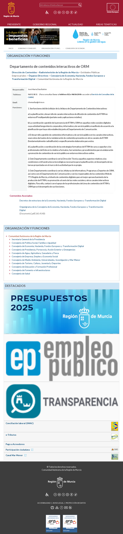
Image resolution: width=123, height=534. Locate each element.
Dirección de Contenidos (24, 72)
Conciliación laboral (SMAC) (19, 423)
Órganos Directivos (38, 75)
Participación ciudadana (20, 449)
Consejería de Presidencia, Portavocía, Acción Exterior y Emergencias (43, 249)
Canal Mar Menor (16, 455)
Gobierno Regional (45, 24)
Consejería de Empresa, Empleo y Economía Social (35, 256)
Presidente (14, 24)
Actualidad (75, 24)
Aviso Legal (58, 503)
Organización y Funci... (51, 48)
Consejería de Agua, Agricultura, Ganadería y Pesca (35, 253)
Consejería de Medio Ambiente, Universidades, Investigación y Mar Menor (46, 260)
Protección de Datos (76, 503)
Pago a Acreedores (15, 444)
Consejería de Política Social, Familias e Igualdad (34, 243)
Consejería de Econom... (75, 48)
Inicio (11, 48)
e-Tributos (11, 435)
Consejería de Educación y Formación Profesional (34, 266)
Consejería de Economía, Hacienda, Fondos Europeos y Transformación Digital (48, 246)
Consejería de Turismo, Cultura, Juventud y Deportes (36, 263)
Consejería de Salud (21, 273)
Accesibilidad (44, 503)
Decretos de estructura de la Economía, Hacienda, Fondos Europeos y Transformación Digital (62, 200)
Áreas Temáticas (106, 24)
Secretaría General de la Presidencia (28, 239)
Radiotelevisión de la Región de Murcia (58, 72)
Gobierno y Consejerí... (27, 48)
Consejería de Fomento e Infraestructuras (31, 270)
